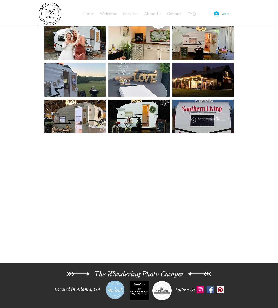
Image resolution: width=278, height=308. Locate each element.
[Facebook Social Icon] (210, 289)
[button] (75, 43)
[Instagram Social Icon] (200, 289)
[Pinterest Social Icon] (220, 289)
